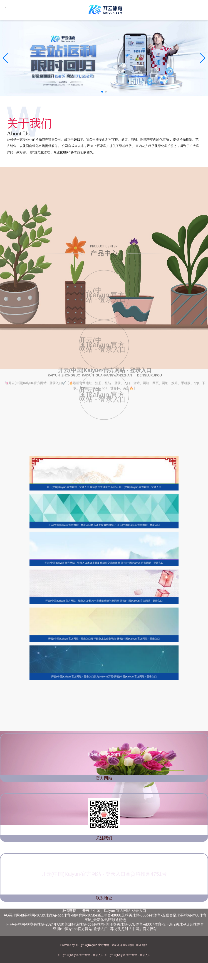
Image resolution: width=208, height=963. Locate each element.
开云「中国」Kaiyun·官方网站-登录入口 (114, 911)
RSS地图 (128, 945)
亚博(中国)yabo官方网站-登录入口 (80, 929)
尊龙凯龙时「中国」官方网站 (133, 929)
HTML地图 (141, 945)
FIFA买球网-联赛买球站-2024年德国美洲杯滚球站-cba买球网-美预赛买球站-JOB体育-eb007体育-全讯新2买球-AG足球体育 (105, 924)
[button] (203, 58)
